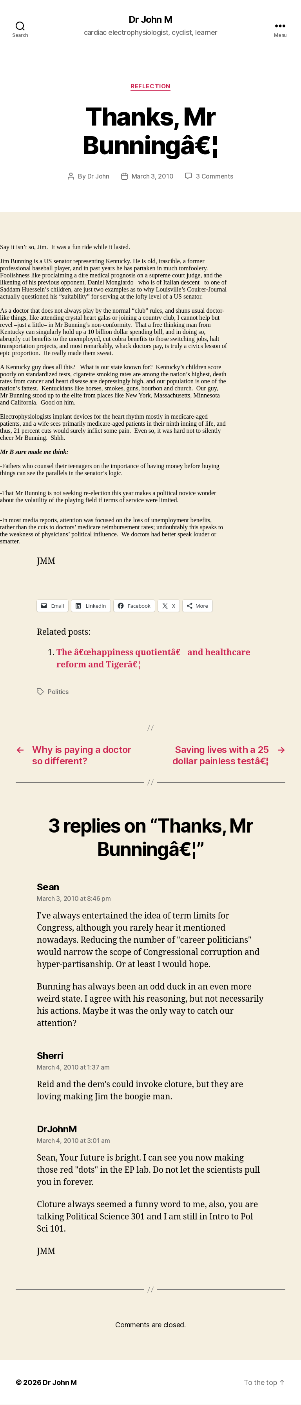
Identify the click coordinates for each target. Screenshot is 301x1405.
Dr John (98, 176)
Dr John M (150, 19)
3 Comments (214, 176)
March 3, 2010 (153, 176)
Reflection (150, 86)
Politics (58, 692)
